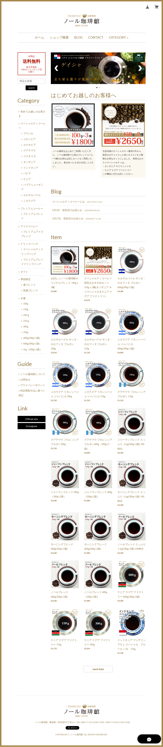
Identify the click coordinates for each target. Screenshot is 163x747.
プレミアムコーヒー (32, 208)
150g (25, 309)
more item (98, 669)
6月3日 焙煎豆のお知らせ (67, 210)
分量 (23, 298)
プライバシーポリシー (32, 385)
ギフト (24, 272)
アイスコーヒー (29, 226)
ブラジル (28, 133)
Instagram (31, 426)
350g (25, 332)
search (31, 88)
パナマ (27, 173)
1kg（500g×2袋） (32, 349)
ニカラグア (29, 200)
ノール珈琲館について (32, 374)
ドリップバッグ (29, 244)
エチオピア (29, 145)
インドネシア (30, 167)
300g (25, 326)
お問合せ (25, 379)
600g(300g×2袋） (32, 343)
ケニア (27, 179)
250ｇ (26, 321)
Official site (31, 418)
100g (25, 303)
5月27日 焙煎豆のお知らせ (67, 218)
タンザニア (29, 162)
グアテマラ (29, 150)
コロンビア (29, 139)
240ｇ (26, 315)
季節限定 (26, 279)
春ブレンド (29, 285)
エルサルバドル (32, 195)
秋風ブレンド (30, 290)
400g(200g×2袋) (31, 338)
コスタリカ (29, 156)
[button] (118, 37)
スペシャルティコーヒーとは (68, 201)
